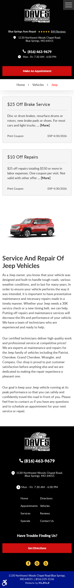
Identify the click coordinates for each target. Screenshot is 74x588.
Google (37, 563)
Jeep (54, 85)
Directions (46, 498)
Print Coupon (15, 136)
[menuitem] (27, 498)
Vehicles (38, 85)
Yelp (45, 563)
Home (21, 85)
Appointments (29, 506)
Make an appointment (37, 71)
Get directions (37, 548)
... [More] (43, 125)
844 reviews (58, 31)
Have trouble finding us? (37, 535)
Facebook (28, 563)
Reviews (45, 513)
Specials (25, 521)
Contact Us (47, 521)
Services (25, 513)
